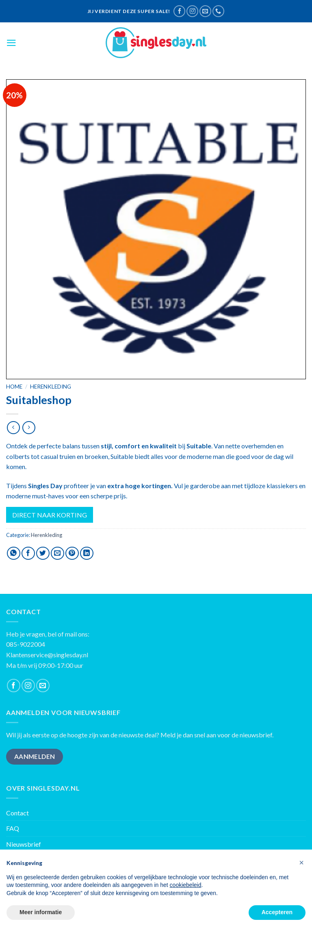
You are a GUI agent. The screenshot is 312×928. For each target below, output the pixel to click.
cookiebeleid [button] (186, 885)
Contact (17, 813)
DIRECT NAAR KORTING (49, 515)
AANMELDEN (34, 756)
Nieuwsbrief (23, 844)
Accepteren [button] (277, 912)
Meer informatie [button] (41, 912)
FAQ (12, 828)
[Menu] (11, 43)
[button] (301, 862)
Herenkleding (50, 386)
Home (14, 386)
